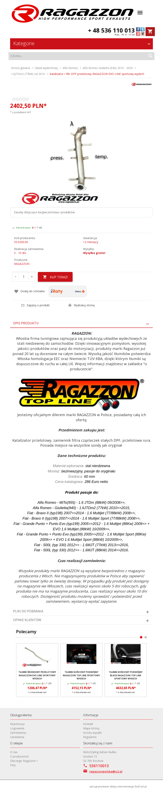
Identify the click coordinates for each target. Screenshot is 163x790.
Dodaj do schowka (29, 291)
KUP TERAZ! (55, 277)
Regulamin (90, 737)
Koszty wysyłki (92, 732)
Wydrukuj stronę (81, 305)
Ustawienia (17, 737)
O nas (14, 752)
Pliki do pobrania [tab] (28, 611)
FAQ (13, 765)
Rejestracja (17, 724)
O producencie (19, 756)
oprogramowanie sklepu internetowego (111, 786)
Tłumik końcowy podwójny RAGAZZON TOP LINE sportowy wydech (81, 675)
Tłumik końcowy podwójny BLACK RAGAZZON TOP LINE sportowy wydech (126, 675)
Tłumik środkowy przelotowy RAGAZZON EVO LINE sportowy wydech (37, 675)
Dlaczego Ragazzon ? (24, 761)
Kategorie (82, 43)
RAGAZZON (21, 264)
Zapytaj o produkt (35, 305)
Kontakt (88, 724)
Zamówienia (18, 732)
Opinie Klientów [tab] (27, 620)
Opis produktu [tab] (26, 323)
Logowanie (17, 728)
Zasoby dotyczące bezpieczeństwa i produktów (44, 212)
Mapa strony (91, 728)
